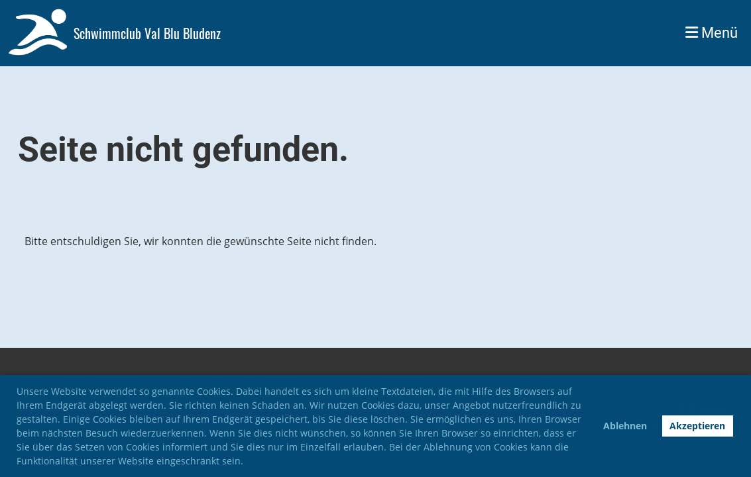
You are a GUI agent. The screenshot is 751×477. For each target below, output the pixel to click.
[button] (248, 462)
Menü (711, 33)
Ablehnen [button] (625, 425)
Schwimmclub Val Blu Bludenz (147, 33)
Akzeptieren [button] (697, 425)
